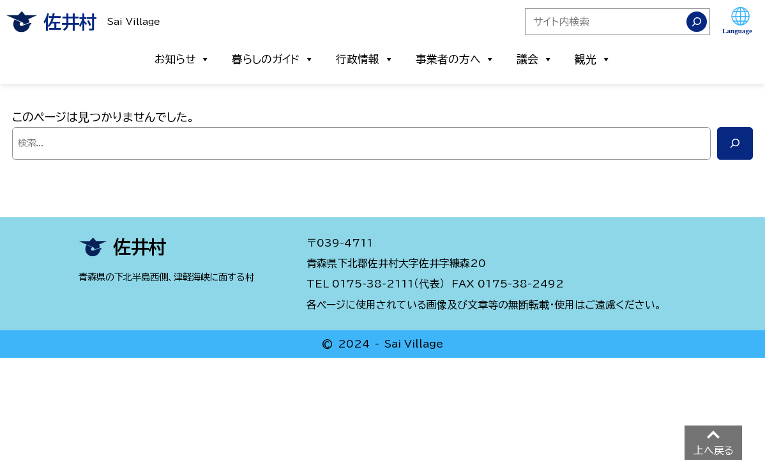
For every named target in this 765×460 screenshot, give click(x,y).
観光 (593, 59)
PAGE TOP (702, 445)
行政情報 (365, 59)
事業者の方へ (455, 59)
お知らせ (182, 59)
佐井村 (70, 22)
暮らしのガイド (273, 59)
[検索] (696, 22)
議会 (535, 59)
